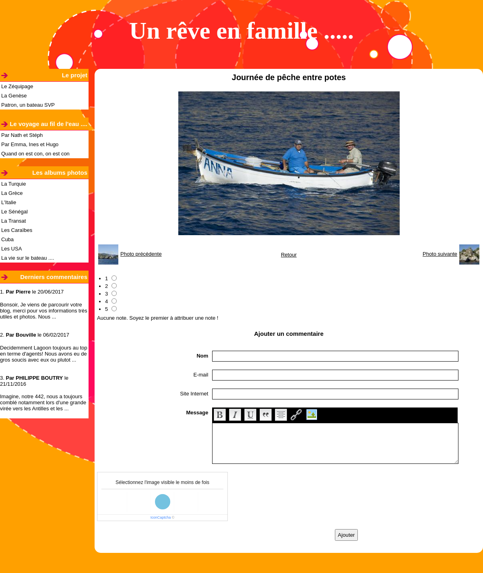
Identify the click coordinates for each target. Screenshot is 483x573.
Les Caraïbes (16, 230)
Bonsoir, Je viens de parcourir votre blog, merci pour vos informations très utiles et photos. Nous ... (43, 311)
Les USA (11, 249)
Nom (202, 356)
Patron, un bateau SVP (28, 105)
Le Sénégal (14, 212)
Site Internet (194, 394)
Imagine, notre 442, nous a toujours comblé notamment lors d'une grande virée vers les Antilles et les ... (43, 402)
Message (197, 413)
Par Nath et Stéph (22, 135)
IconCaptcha (161, 517)
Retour (289, 255)
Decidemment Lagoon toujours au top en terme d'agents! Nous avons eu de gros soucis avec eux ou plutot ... (43, 354)
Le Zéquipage (17, 86)
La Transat (13, 221)
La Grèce (12, 193)
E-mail (201, 375)
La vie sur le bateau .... (27, 258)
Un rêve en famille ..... (241, 30)
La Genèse (14, 96)
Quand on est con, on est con (35, 154)
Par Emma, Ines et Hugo (29, 144)
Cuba (7, 239)
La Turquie (13, 184)
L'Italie (8, 202)
